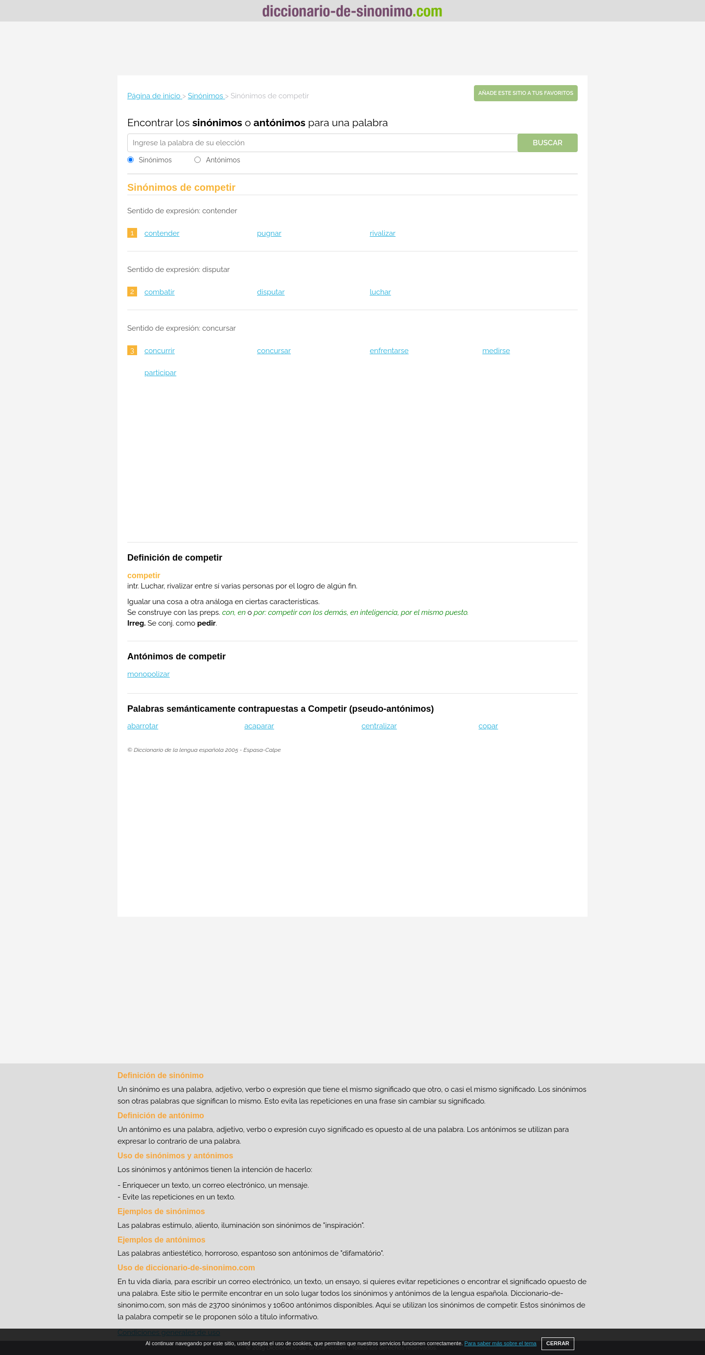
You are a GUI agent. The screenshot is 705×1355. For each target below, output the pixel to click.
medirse (496, 350)
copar (488, 726)
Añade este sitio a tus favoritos (525, 93)
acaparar (259, 726)
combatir (159, 292)
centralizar (379, 726)
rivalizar (383, 233)
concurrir (159, 350)
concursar (274, 350)
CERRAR (557, 1343)
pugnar (269, 233)
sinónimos (217, 122)
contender (162, 233)
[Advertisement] (352, 48)
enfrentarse (389, 350)
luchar (380, 292)
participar (160, 372)
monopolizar (148, 674)
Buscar (548, 142)
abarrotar (142, 726)
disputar (270, 292)
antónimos (280, 122)
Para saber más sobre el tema (500, 1343)
